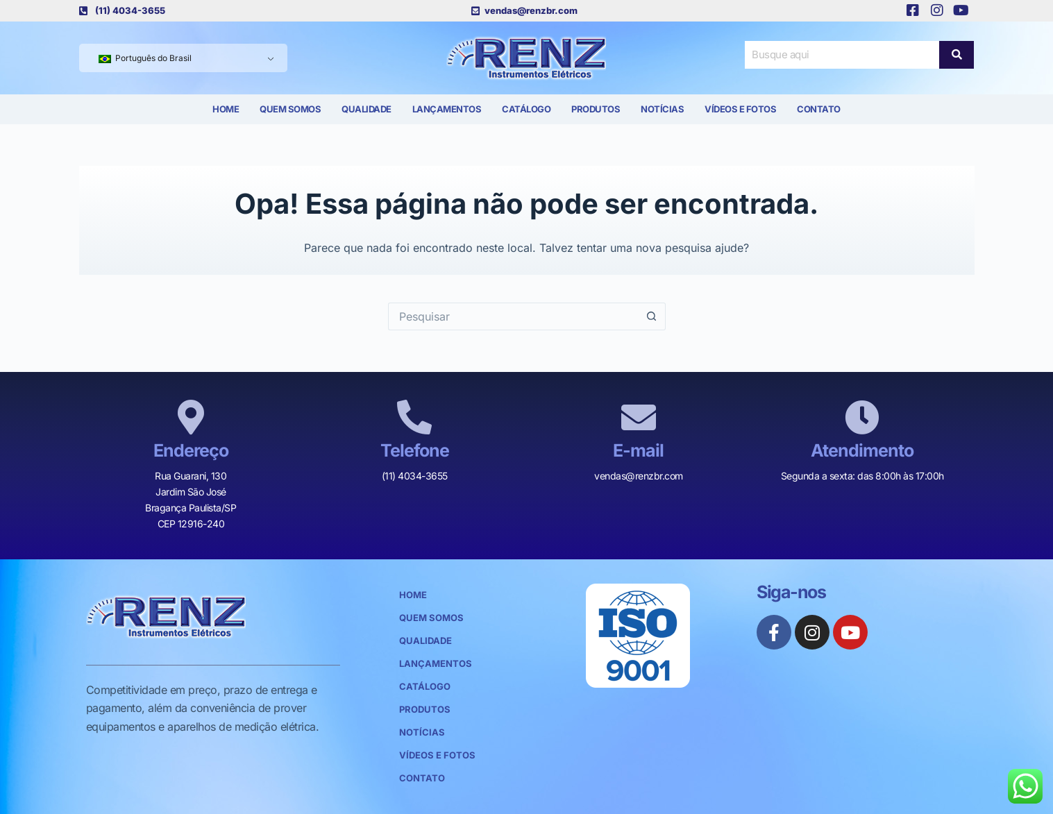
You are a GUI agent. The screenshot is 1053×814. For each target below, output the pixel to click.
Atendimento (862, 450)
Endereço (190, 450)
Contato (819, 109)
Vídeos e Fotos (740, 109)
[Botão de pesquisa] (652, 316)
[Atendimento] (862, 417)
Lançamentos (447, 109)
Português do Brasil (145, 58)
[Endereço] (191, 417)
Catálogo (526, 109)
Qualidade (366, 109)
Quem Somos (290, 109)
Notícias (662, 109)
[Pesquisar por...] (513, 316)
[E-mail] (638, 417)
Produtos (595, 109)
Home (225, 109)
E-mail (638, 450)
